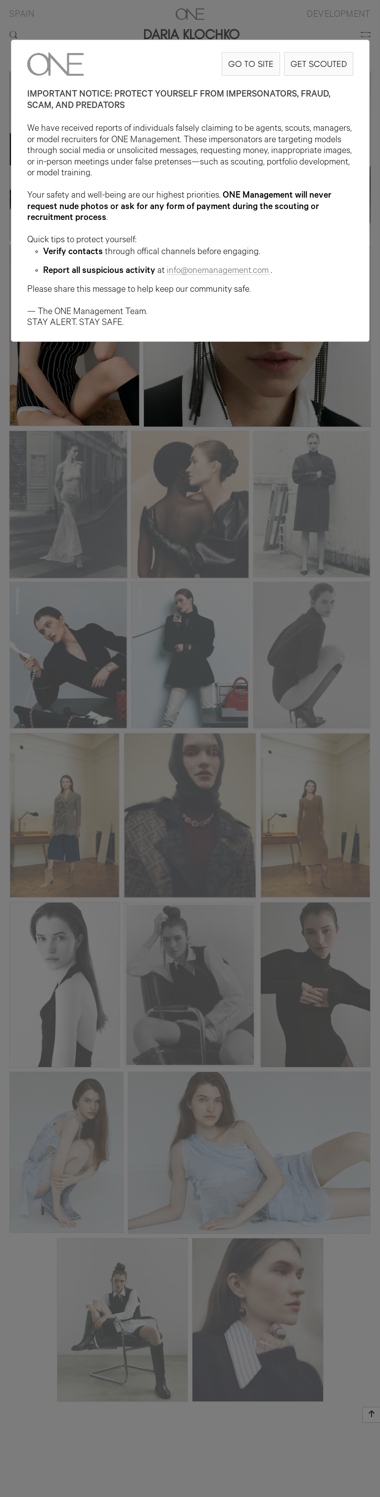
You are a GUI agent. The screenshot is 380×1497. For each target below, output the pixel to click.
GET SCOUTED (318, 63)
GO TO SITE (251, 63)
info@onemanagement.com (219, 271)
